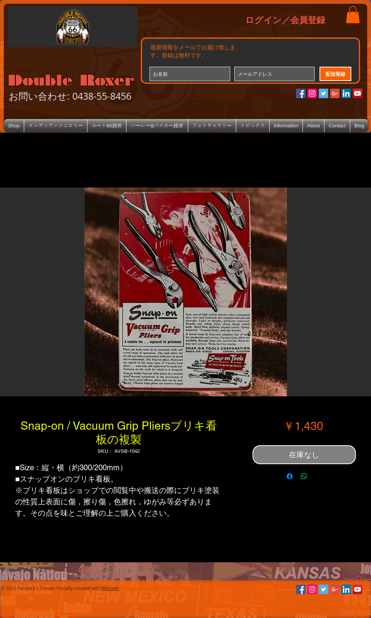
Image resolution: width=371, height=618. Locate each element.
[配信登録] (335, 74)
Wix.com (110, 588)
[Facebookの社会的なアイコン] (301, 93)
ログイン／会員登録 (285, 20)
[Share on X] (318, 476)
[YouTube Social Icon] (357, 93)
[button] (353, 14)
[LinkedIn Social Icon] (346, 93)
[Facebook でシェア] (289, 476)
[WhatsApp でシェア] (304, 476)
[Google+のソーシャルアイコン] (335, 93)
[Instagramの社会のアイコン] (312, 93)
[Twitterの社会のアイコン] (323, 93)
